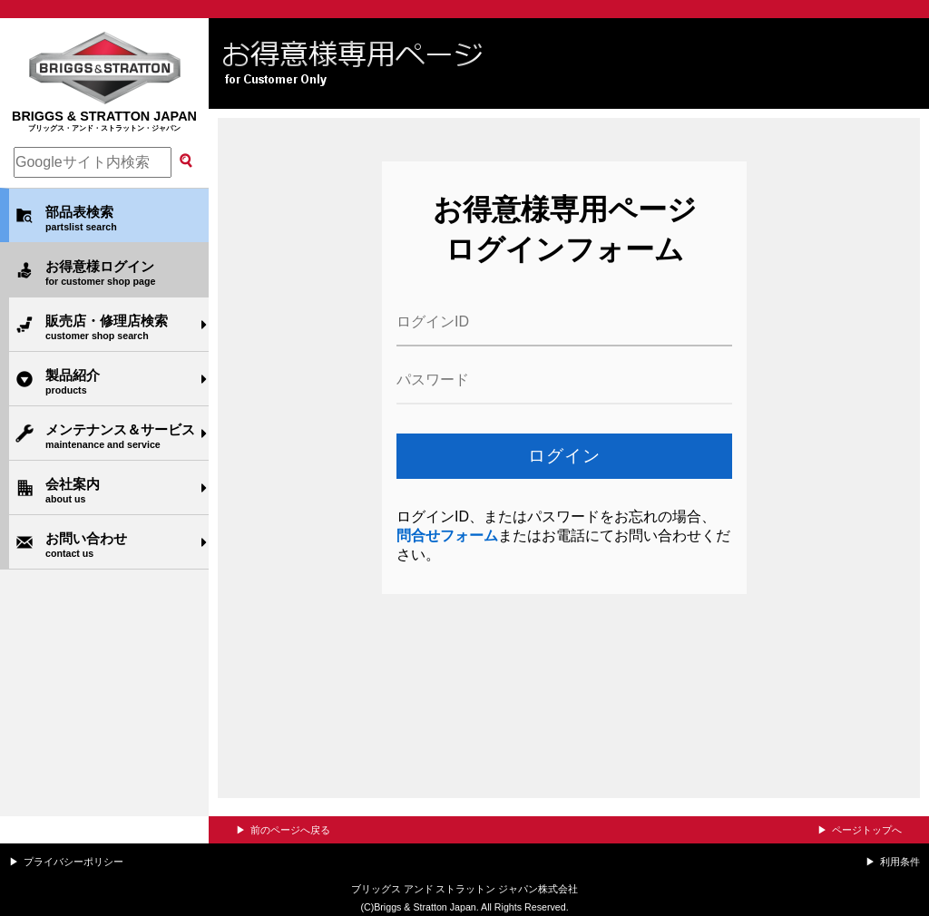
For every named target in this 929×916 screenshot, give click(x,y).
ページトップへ (867, 829)
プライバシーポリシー (73, 861)
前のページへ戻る (290, 829)
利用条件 (900, 861)
